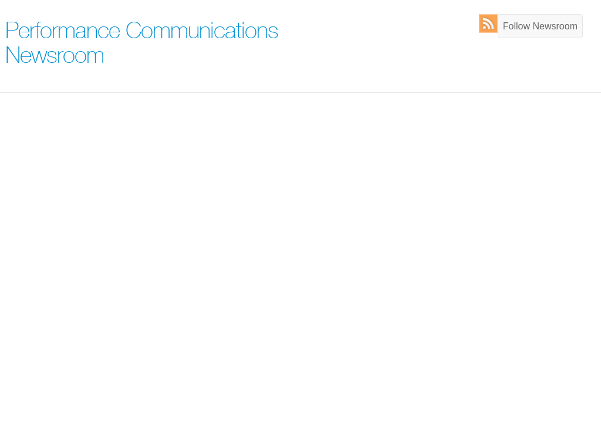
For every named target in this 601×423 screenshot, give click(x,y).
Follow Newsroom (540, 26)
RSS (491, 23)
